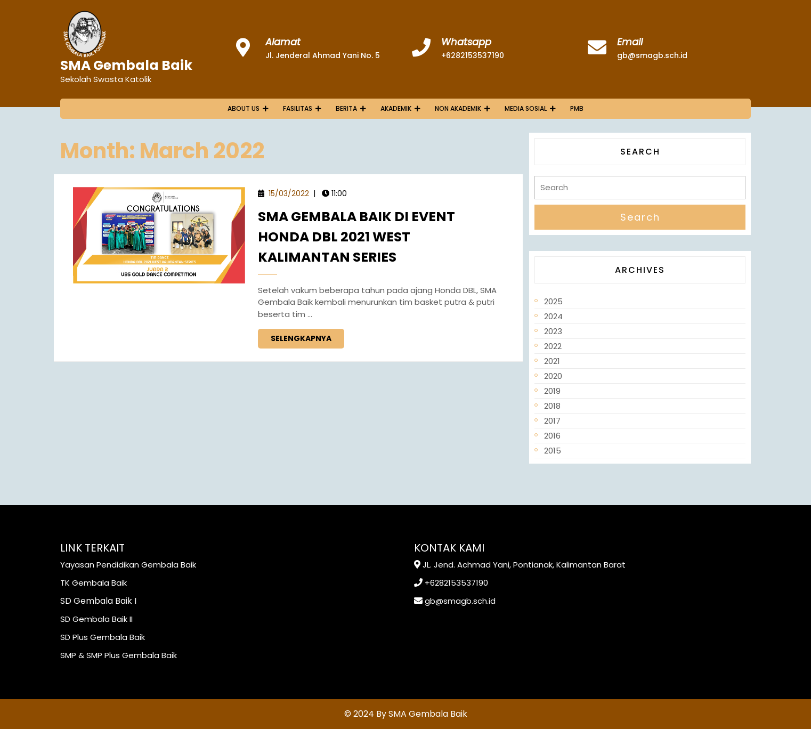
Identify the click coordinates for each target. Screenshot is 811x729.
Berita (346, 108)
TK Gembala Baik (93, 582)
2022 (553, 346)
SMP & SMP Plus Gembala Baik (118, 655)
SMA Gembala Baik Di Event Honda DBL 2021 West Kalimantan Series (356, 237)
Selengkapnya (307, 336)
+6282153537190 (472, 55)
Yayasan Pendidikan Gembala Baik (128, 564)
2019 (552, 390)
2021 (552, 361)
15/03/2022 (289, 193)
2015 (552, 450)
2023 (553, 331)
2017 (552, 420)
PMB (576, 108)
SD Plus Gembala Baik (102, 637)
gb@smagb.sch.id (652, 55)
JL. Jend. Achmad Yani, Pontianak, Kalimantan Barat (524, 564)
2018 (552, 405)
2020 (553, 376)
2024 (553, 316)
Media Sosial (526, 108)
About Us (243, 108)
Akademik (395, 108)
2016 (552, 435)
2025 (553, 301)
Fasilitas (297, 108)
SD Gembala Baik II (96, 619)
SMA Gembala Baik (126, 65)
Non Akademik (458, 108)
